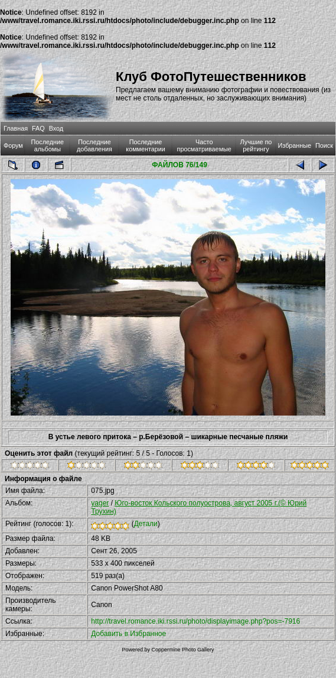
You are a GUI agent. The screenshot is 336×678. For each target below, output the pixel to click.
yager (100, 503)
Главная (16, 128)
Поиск (324, 145)
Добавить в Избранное (128, 634)
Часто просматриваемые (204, 145)
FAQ (38, 128)
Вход (56, 128)
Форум (13, 145)
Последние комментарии (145, 145)
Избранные (294, 145)
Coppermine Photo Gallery (182, 650)
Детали (146, 524)
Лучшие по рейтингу (256, 145)
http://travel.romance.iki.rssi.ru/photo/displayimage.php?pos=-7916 (195, 621)
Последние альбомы (47, 145)
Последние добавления (94, 145)
